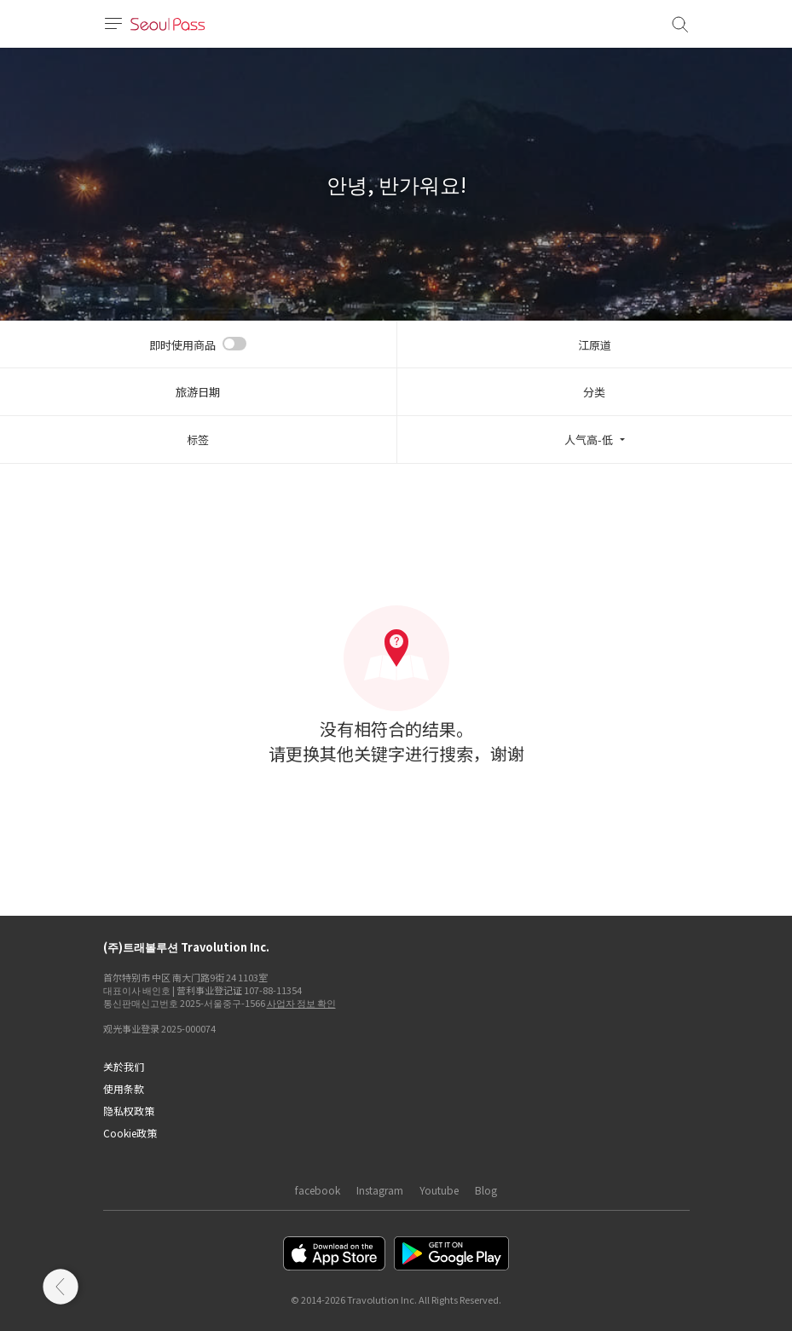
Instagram (379, 1190)
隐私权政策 (128, 1110)
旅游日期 (198, 392)
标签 (198, 439)
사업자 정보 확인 (301, 1003)
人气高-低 (588, 439)
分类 (594, 392)
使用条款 (123, 1088)
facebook (317, 1190)
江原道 (594, 345)
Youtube (439, 1190)
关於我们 (123, 1066)
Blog (486, 1190)
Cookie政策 (130, 1133)
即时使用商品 (182, 345)
